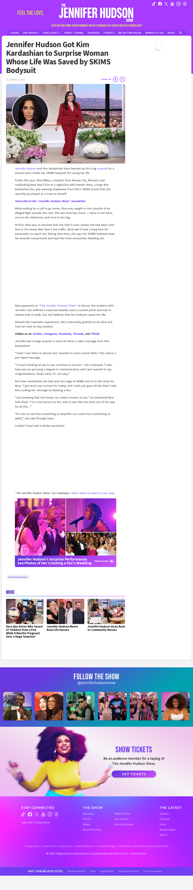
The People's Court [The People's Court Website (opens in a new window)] (128, 871)
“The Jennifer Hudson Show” (58, 306)
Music (162, 824)
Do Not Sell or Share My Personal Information (144, 846)
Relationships (167, 830)
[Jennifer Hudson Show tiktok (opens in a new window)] (154, 4)
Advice (163, 835)
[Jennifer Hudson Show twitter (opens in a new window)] (166, 4)
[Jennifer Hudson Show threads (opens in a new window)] (56, 814)
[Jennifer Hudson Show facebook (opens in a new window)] (160, 4)
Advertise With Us (85, 846)
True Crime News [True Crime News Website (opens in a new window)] (152, 871)
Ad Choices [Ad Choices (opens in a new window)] (66, 846)
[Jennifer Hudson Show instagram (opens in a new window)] (178, 4)
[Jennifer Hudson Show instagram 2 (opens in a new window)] (49, 706)
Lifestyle (164, 819)
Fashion (164, 814)
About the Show (92, 830)
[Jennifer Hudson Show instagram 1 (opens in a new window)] (17, 706)
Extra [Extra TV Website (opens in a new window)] (93, 871)
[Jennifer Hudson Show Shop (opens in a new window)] (171, 33)
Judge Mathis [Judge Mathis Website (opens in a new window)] (107, 871)
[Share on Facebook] (115, 79)
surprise (102, 168)
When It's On (122, 814)
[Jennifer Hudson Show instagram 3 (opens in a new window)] (80, 706)
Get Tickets (134, 774)
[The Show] (31, 33)
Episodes (88, 814)
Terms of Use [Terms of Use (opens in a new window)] (50, 846)
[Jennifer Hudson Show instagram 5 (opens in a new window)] (144, 706)
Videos (87, 824)
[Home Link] (96, 12)
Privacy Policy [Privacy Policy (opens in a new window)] (31, 846)
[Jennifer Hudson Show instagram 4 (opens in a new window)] (112, 706)
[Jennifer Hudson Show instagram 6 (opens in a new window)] (175, 706)
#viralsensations (18, 577)
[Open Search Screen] (180, 33)
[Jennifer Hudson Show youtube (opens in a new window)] (172, 4)
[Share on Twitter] (122, 79)
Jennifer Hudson (26, 168)
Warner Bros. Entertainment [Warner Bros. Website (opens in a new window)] (130, 854)
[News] (52, 33)
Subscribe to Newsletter (35, 822)
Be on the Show (124, 824)
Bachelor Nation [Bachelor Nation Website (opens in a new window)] (77, 871)
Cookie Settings (106, 846)
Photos (87, 819)
